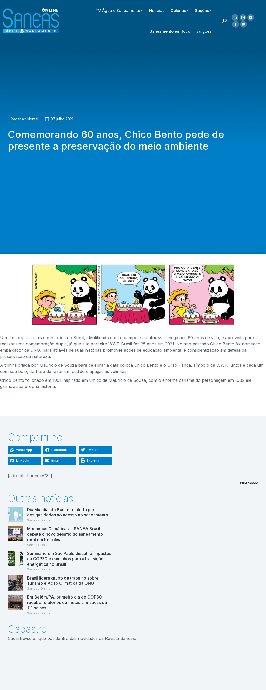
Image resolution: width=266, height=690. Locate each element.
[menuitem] (179, 9)
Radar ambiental (24, 119)
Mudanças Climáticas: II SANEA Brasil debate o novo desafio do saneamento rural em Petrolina (65, 534)
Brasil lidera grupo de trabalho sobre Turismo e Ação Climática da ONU (63, 580)
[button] (24, 450)
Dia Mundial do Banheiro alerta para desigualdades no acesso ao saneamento (67, 512)
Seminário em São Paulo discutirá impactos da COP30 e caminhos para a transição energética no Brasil (69, 559)
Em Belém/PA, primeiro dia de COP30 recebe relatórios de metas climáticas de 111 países (67, 602)
